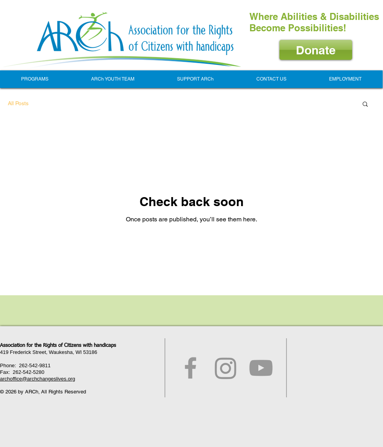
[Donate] (315, 50)
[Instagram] (225, 368)
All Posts (18, 103)
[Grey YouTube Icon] (261, 368)
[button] (35, 79)
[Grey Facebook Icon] (190, 368)
